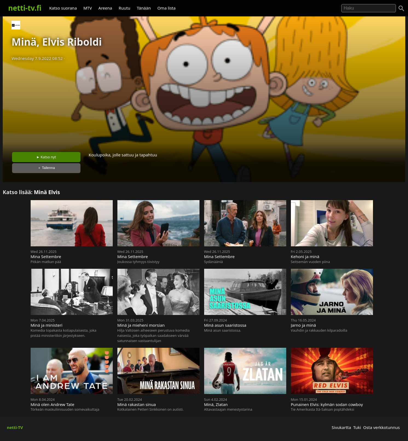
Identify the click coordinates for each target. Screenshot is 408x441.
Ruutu (125, 8)
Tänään (144, 8)
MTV (87, 8)
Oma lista (166, 8)
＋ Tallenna (46, 168)
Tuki (357, 427)
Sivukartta (341, 427)
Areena (105, 8)
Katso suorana (63, 8)
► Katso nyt (46, 156)
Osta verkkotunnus (381, 427)
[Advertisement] (204, 104)
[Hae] (368, 8)
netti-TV (15, 427)
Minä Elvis (47, 192)
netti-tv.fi (24, 8)
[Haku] (401, 8)
